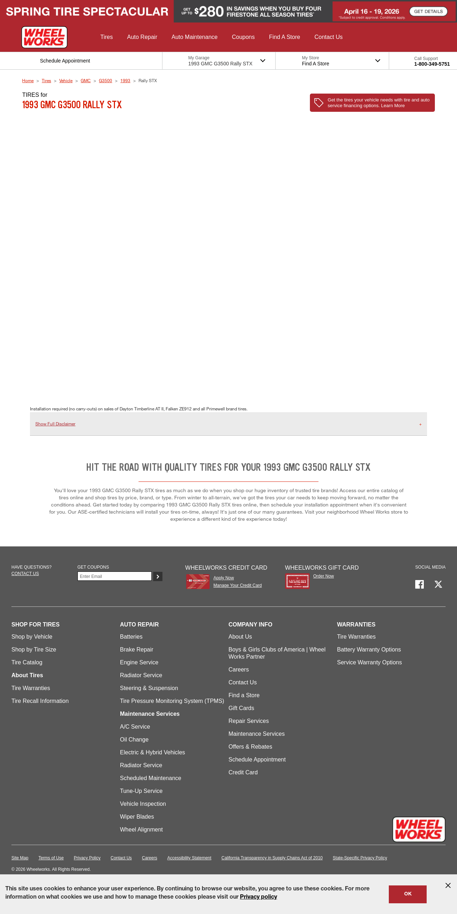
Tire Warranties (30, 688)
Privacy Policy (87, 857)
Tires (46, 80)
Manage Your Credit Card (238, 585)
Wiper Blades (137, 817)
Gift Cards (241, 708)
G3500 (105, 80)
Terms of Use (51, 857)
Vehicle (65, 80)
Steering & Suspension (149, 688)
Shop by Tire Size (33, 649)
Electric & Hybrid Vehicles (152, 752)
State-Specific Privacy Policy (360, 857)
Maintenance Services (256, 734)
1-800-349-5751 (432, 63)
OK (408, 894)
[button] (106, 37)
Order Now (323, 576)
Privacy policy (258, 897)
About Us (240, 637)
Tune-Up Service (141, 791)
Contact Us (242, 682)
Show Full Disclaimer (55, 423)
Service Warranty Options (369, 662)
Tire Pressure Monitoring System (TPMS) (172, 701)
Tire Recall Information (40, 701)
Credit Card (243, 772)
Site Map (19, 857)
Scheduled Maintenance (150, 778)
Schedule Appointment (257, 759)
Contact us (25, 573)
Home (28, 80)
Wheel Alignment (141, 829)
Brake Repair (136, 649)
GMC (86, 80)
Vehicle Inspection (143, 804)
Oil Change (134, 739)
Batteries (131, 637)
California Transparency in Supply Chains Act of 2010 (272, 857)
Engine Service (139, 662)
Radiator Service (141, 675)
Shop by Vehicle (31, 637)
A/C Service (135, 727)
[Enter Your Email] (114, 576)
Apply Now (224, 577)
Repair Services (248, 721)
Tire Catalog (26, 662)
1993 (125, 80)
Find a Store (244, 695)
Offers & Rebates (250, 747)
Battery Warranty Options (369, 649)
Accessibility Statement (189, 857)
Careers (238, 669)
